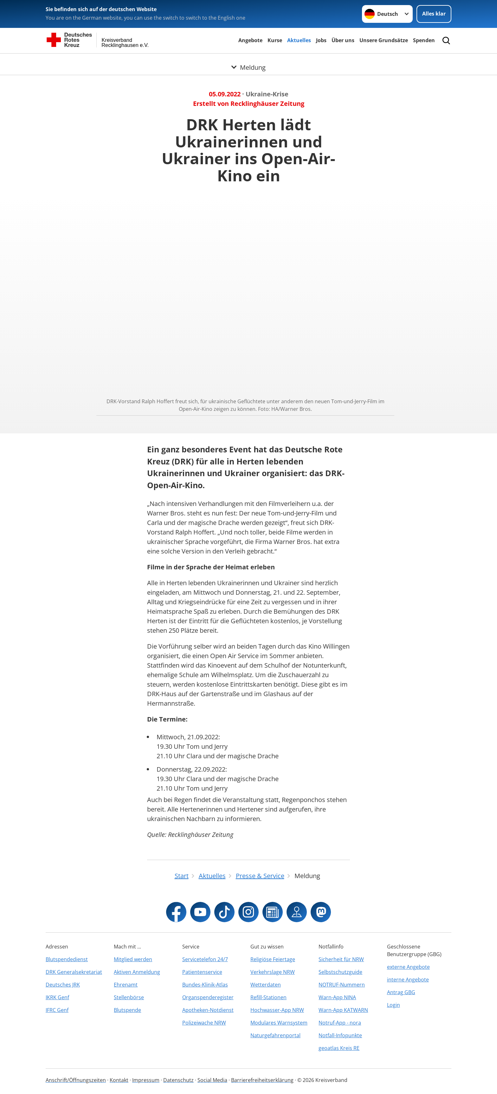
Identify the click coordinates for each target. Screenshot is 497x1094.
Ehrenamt (126, 984)
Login (393, 1004)
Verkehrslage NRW (272, 971)
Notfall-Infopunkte (340, 1035)
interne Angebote (408, 979)
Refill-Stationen (268, 997)
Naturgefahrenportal (275, 1035)
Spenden (424, 40)
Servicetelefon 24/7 (205, 959)
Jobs (321, 40)
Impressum (145, 1080)
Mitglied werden (133, 959)
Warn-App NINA (337, 997)
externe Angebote (408, 966)
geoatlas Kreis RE (339, 1048)
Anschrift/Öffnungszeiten (76, 1080)
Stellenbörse (129, 997)
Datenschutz (178, 1080)
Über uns (343, 40)
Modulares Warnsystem (278, 1022)
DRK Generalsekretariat (74, 971)
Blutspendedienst (67, 959)
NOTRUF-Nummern (342, 984)
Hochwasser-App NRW (277, 1010)
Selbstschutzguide (340, 971)
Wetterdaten (265, 984)
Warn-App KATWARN (343, 1010)
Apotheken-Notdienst (208, 1010)
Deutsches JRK (63, 984)
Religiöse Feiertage (272, 959)
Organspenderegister (208, 997)
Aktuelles (299, 40)
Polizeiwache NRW (204, 1022)
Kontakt (119, 1080)
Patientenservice (202, 971)
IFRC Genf (57, 1010)
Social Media (212, 1080)
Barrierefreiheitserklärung (262, 1080)
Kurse (275, 40)
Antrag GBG (401, 992)
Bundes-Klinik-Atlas (205, 984)
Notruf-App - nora (340, 1022)
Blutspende (127, 1010)
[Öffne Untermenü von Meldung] (248, 61)
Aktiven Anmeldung (137, 971)
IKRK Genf (57, 997)
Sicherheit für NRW (341, 959)
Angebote (250, 40)
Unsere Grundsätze (383, 40)
